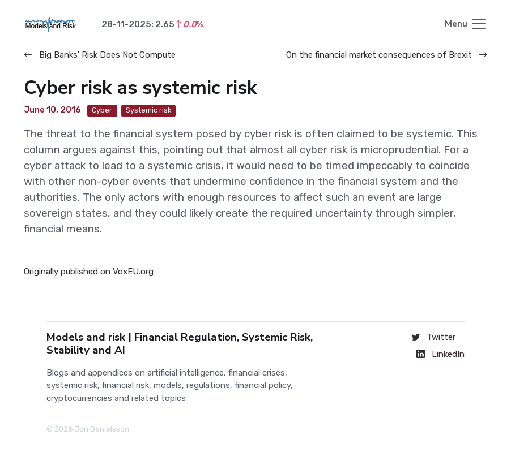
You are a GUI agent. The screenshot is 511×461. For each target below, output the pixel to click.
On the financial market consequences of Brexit (386, 55)
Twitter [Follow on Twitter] (433, 337)
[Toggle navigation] (466, 24)
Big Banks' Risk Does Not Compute (100, 55)
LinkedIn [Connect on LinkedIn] (440, 354)
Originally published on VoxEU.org (89, 271)
